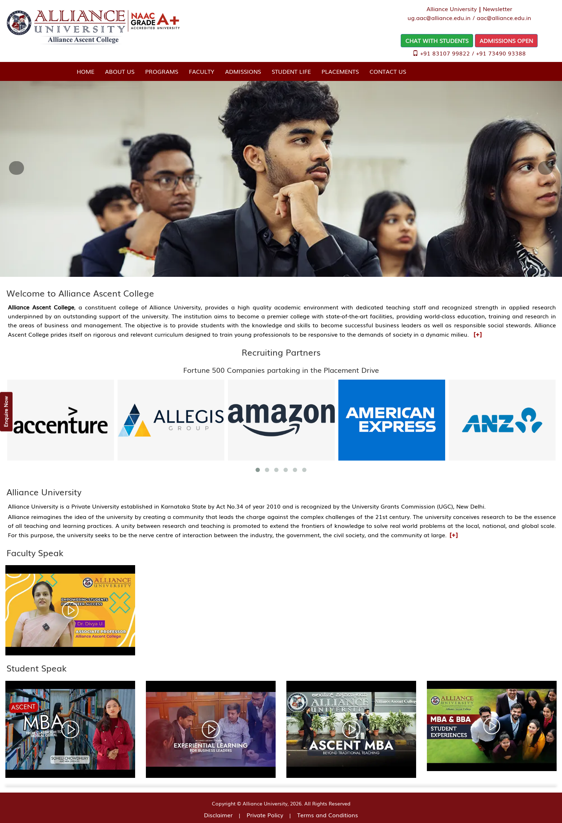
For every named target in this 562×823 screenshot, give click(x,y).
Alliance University (452, 8)
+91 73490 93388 (501, 53)
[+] (477, 333)
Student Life (291, 71)
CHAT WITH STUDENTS (436, 40)
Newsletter (497, 8)
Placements (340, 71)
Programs (161, 71)
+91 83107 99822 (445, 53)
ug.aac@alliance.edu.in (439, 17)
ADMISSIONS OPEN (506, 40)
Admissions (243, 71)
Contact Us (388, 71)
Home (85, 71)
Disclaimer (218, 814)
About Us (119, 71)
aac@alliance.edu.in (504, 17)
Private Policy (265, 814)
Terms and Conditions (327, 814)
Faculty (201, 71)
